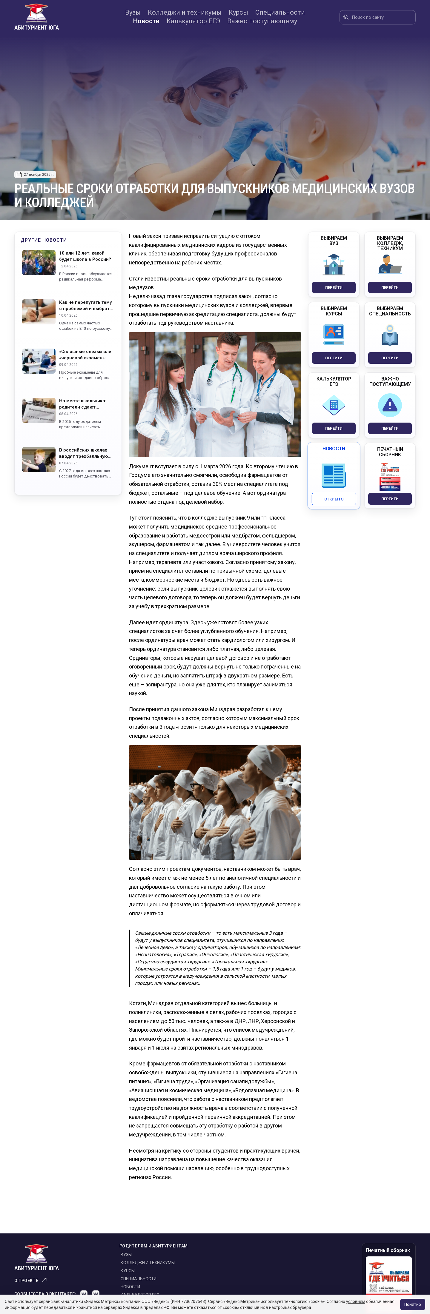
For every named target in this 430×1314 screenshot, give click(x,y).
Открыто (333, 499)
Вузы (133, 12)
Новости (146, 21)
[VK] (84, 1294)
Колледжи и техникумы (185, 12)
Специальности (280, 12)
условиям (355, 1301)
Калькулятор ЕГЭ (193, 21)
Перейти (334, 287)
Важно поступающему (262, 21)
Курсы (238, 12)
